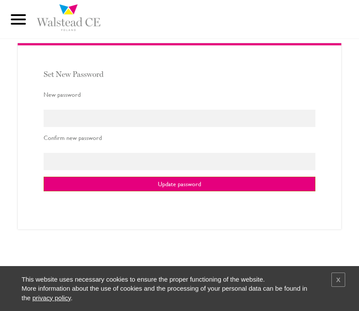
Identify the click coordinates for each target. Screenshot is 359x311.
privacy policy (51, 297)
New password (62, 94)
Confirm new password (73, 137)
